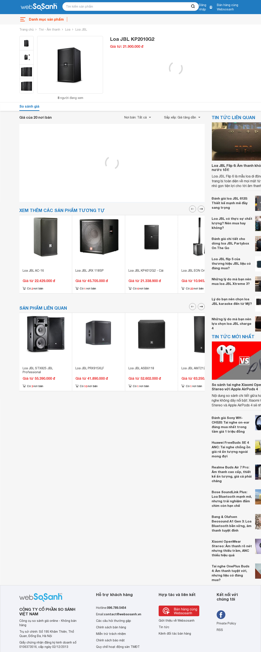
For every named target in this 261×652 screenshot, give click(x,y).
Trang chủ (26, 29)
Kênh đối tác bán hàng (175, 633)
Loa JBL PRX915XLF (89, 368)
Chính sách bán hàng (111, 627)
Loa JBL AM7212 (193, 368)
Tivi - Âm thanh (49, 29)
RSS (220, 630)
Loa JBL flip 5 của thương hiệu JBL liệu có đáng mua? (231, 263)
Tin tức (164, 627)
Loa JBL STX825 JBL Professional (38, 370)
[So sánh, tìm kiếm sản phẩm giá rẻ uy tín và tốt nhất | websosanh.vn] (38, 7)
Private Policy (226, 623)
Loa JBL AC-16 (33, 270)
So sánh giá (29, 106)
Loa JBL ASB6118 (141, 368)
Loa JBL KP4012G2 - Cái (145, 270)
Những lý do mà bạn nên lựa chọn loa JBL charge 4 (231, 323)
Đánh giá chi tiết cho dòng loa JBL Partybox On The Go (230, 243)
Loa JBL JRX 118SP (89, 270)
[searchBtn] (193, 6)
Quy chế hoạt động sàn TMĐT (118, 647)
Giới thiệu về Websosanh (177, 620)
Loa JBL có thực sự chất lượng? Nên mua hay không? (232, 223)
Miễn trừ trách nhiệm (111, 634)
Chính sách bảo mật (110, 640)
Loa (67, 29)
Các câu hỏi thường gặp (113, 620)
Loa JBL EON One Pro (197, 270)
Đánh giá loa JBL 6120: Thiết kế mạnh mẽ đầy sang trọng (230, 202)
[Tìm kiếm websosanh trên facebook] (221, 614)
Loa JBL (81, 29)
